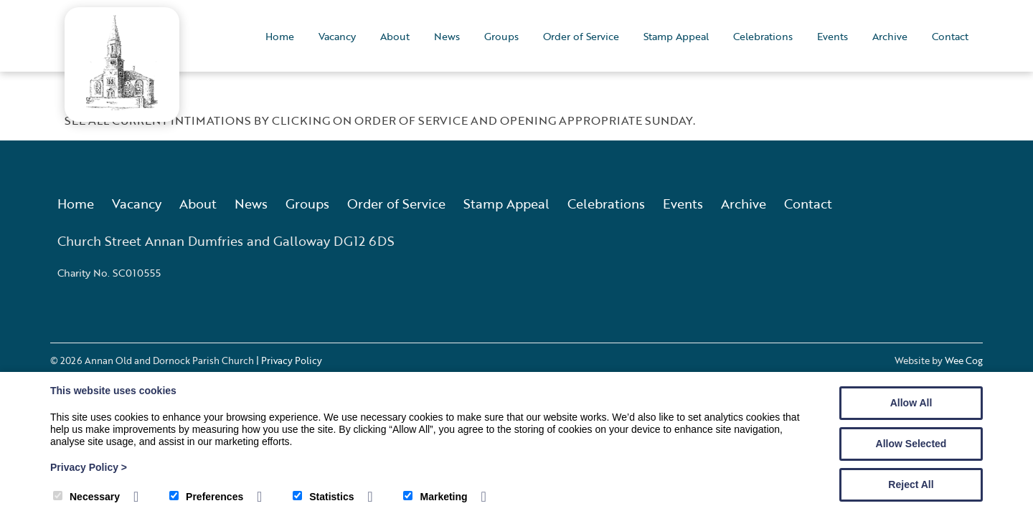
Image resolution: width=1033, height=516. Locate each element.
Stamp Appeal (676, 36)
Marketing (435, 496)
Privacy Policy (88, 467)
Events (832, 36)
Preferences (206, 496)
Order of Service (581, 36)
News (447, 36)
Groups (501, 36)
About (395, 36)
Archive (889, 36)
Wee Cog (964, 360)
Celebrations (763, 36)
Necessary (86, 496)
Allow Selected (911, 443)
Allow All (911, 402)
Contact (950, 36)
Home (279, 36)
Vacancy (337, 36)
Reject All (910, 484)
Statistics (323, 496)
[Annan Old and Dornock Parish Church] (122, 105)
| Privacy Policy (289, 360)
